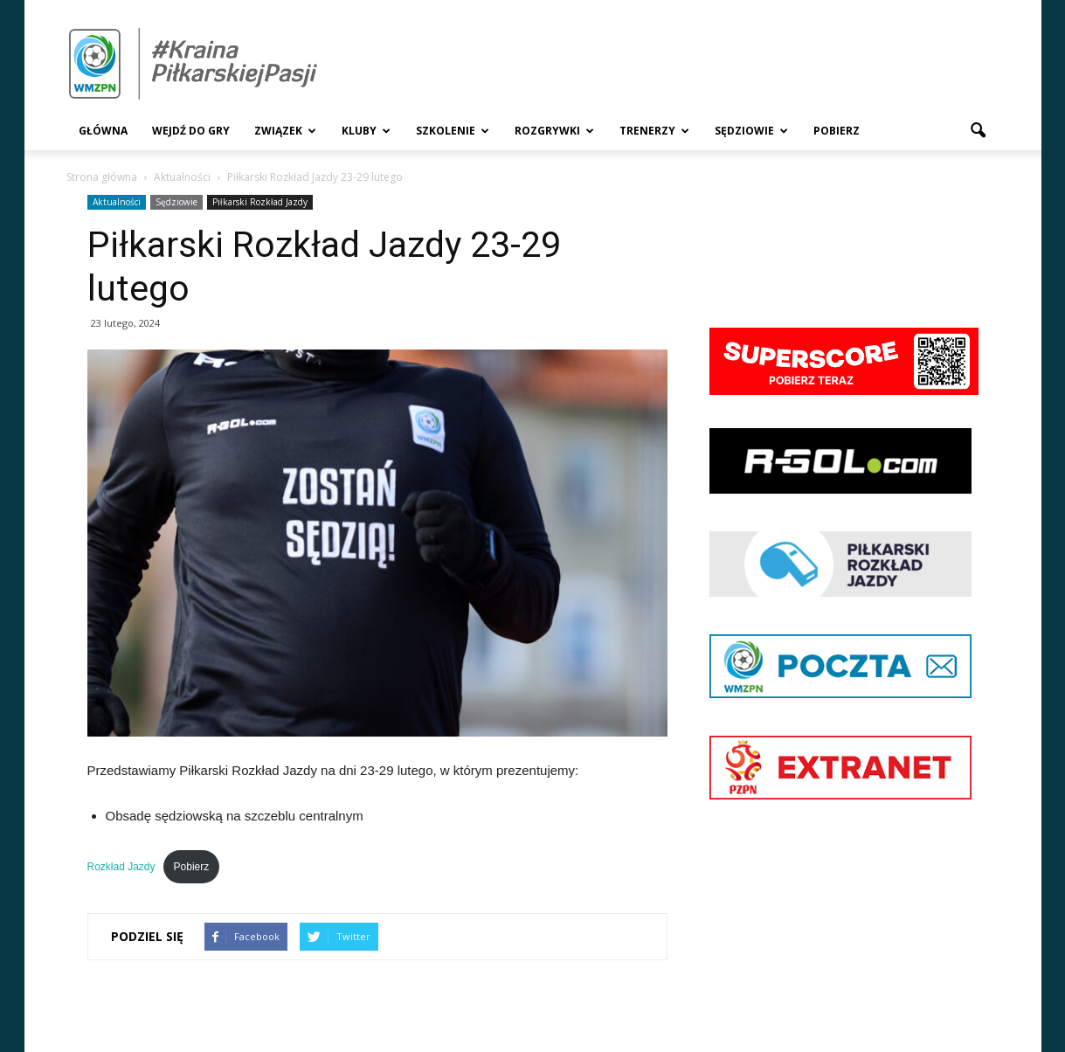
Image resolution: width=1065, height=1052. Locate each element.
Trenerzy (654, 130)
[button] (978, 131)
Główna (103, 130)
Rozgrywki (554, 130)
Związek (285, 130)
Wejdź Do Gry (191, 130)
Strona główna (101, 177)
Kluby (366, 130)
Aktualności (117, 202)
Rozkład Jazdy (121, 867)
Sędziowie (751, 130)
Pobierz (836, 130)
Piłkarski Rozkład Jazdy (260, 202)
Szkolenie (452, 130)
